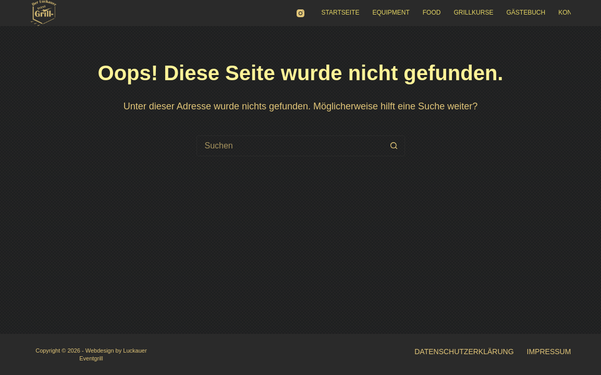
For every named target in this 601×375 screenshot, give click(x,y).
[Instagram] (300, 13)
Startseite (341, 12)
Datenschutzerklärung (463, 351)
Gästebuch (525, 12)
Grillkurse (473, 12)
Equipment (390, 12)
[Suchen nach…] (290, 145)
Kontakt (572, 12)
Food (432, 12)
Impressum (549, 351)
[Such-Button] (394, 145)
